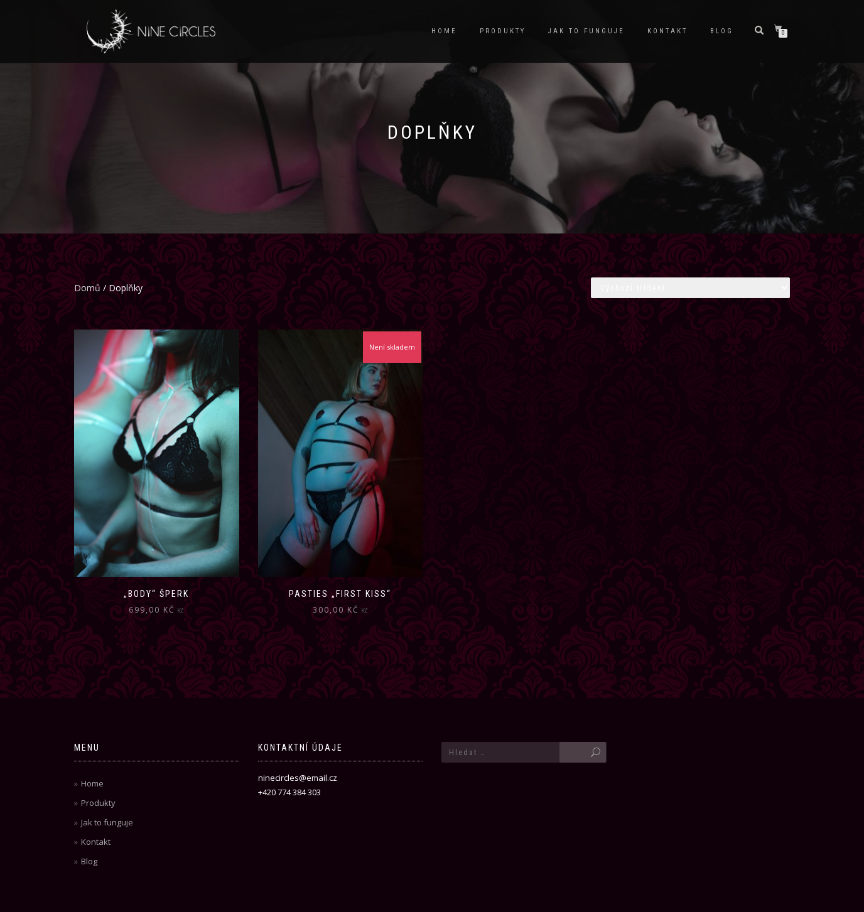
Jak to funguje (586, 31)
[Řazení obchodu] (690, 287)
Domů (87, 288)
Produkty (503, 31)
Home (444, 31)
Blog (721, 31)
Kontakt (667, 31)
